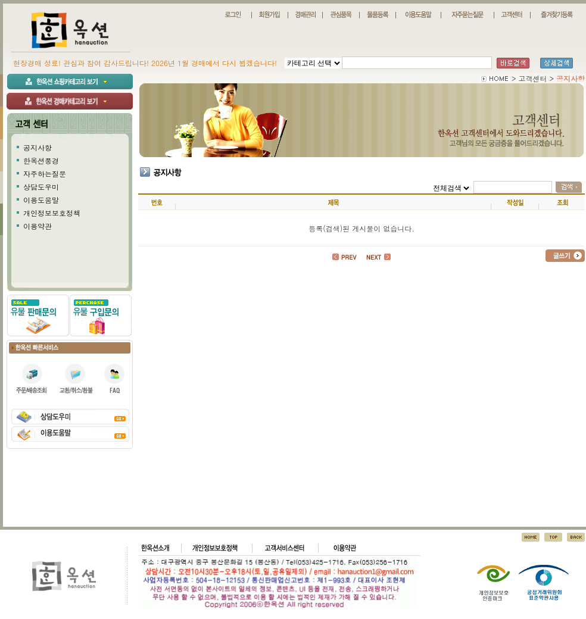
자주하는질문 (44, 173)
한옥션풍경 (41, 160)
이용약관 (37, 226)
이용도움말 (41, 200)
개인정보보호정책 (51, 213)
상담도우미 (41, 187)
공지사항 (37, 147)
